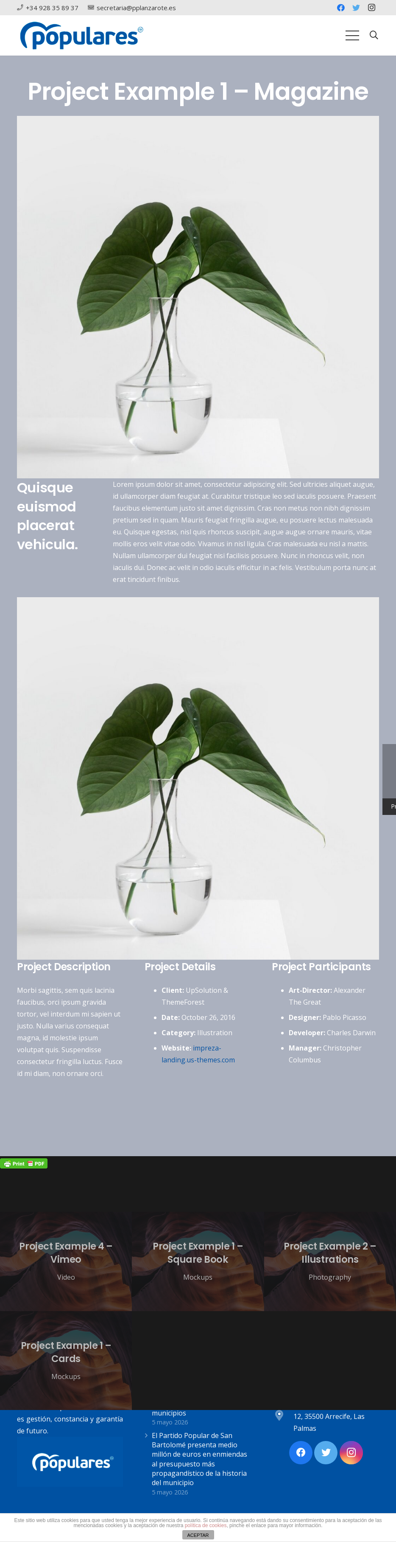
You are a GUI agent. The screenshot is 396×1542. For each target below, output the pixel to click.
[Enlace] (81, 35)
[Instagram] (371, 7)
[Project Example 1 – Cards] (66, 1360)
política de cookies (206, 1525)
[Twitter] (356, 7)
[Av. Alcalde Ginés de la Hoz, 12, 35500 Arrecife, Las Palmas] (283, 1416)
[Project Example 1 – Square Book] (198, 1261)
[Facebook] (341, 7)
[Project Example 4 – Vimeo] (66, 1261)
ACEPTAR (198, 1535)
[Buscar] (374, 35)
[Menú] (352, 35)
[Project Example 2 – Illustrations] (330, 1261)
